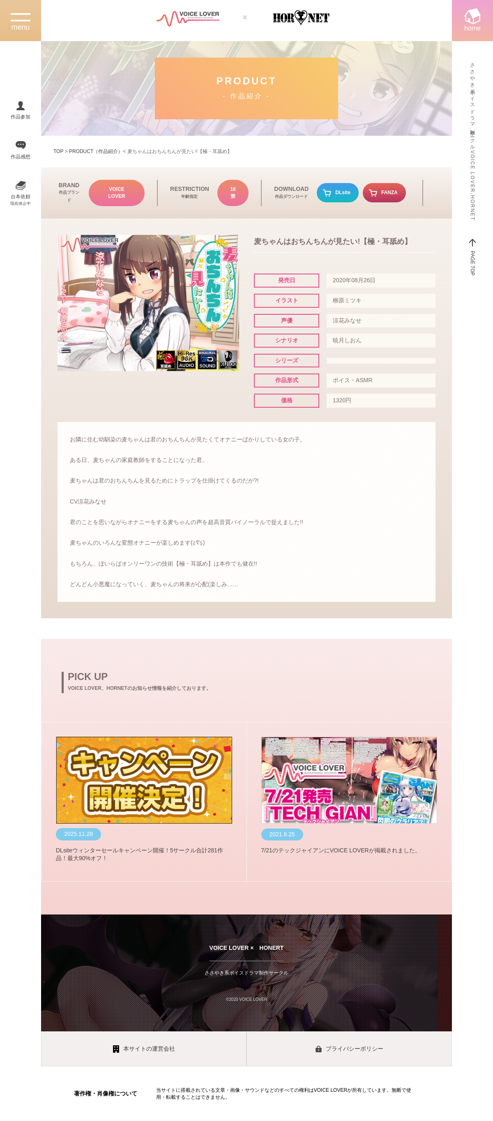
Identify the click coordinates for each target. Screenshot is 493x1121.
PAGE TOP (472, 263)
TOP (58, 151)
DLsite (342, 192)
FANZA (389, 192)
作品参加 (20, 117)
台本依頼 (20, 200)
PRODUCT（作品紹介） (96, 151)
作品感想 (20, 157)
